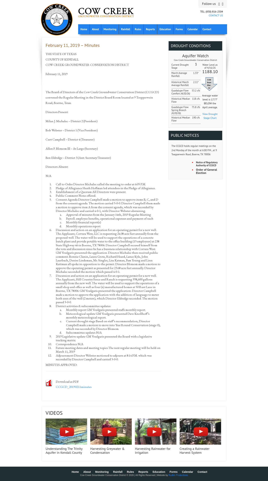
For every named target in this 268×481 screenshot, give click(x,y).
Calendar (193, 29)
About (95, 29)
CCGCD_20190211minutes (74, 387)
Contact (206, 29)
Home (83, 29)
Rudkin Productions (178, 475)
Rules (138, 29)
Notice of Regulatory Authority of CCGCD (207, 164)
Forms (179, 29)
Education (165, 29)
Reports (150, 29)
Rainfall (125, 29)
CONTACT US (216, 15)
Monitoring (109, 29)
